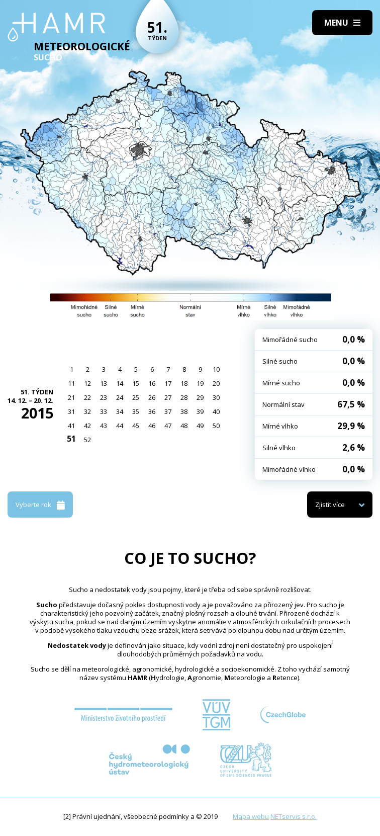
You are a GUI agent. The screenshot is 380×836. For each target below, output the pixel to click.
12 (87, 383)
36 (151, 411)
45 (135, 425)
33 (103, 411)
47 (167, 425)
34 (119, 411)
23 (103, 397)
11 (71, 383)
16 (151, 383)
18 (183, 383)
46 (151, 425)
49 (200, 425)
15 (135, 383)
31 (71, 411)
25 (135, 397)
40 (216, 411)
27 (167, 397)
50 (216, 425)
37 (167, 411)
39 (200, 411)
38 (183, 411)
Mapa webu (251, 816)
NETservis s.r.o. (293, 816)
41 (71, 425)
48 (183, 425)
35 (135, 411)
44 (119, 425)
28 (183, 397)
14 (119, 383)
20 (216, 383)
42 (87, 425)
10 (216, 369)
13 (103, 383)
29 (200, 397)
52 (87, 439)
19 (200, 383)
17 (167, 383)
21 (71, 397)
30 (216, 397)
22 (87, 397)
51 (71, 438)
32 (87, 411)
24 (119, 397)
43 (103, 425)
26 (151, 397)
